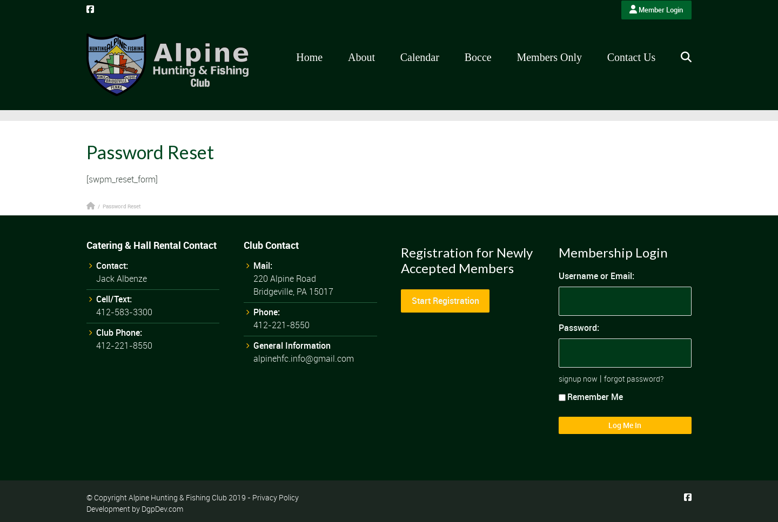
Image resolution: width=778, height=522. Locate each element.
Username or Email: (596, 276)
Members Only (549, 57)
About (361, 57)
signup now (578, 379)
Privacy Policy (275, 497)
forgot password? (633, 379)
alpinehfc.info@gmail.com (303, 358)
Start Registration (445, 301)
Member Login (656, 10)
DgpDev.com (162, 509)
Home (309, 57)
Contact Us (631, 57)
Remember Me (591, 397)
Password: (579, 328)
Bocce (478, 57)
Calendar (419, 57)
